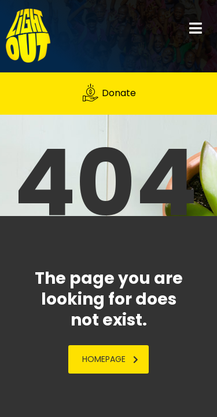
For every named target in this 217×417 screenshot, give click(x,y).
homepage (110, 359)
